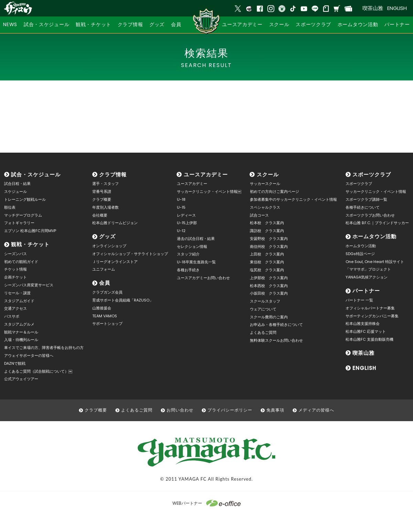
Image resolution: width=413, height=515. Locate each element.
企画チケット (15, 277)
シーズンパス (15, 253)
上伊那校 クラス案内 (269, 278)
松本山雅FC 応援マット (366, 331)
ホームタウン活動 (374, 236)
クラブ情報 (113, 174)
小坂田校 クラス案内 (269, 293)
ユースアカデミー (206, 174)
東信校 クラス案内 (267, 262)
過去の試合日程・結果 (196, 238)
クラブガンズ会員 (107, 292)
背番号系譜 (101, 191)
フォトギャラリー (19, 223)
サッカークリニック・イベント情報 (376, 191)
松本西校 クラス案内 (269, 285)
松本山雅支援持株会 (363, 323)
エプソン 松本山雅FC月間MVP (30, 230)
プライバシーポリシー (230, 410)
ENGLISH (397, 8)
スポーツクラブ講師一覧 (366, 199)
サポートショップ (107, 323)
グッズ (107, 236)
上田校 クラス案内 (267, 254)
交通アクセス (15, 308)
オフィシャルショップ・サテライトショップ (130, 253)
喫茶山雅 (372, 8)
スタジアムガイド (19, 301)
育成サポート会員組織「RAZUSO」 (122, 300)
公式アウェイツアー (21, 379)
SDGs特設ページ (360, 253)
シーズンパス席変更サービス (28, 285)
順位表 (9, 207)
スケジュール (15, 191)
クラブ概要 (101, 199)
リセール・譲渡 (17, 293)
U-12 (181, 230)
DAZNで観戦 (14, 363)
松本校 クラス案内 (267, 223)
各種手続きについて (363, 207)
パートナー (366, 290)
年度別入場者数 (105, 207)
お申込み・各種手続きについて (276, 324)
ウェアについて (263, 309)
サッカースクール (265, 183)
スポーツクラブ (371, 174)
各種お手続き (188, 270)
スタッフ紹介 (188, 254)
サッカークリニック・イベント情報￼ (209, 191)
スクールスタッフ (265, 301)
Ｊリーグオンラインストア (115, 261)
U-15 (181, 207)
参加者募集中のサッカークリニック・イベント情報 (293, 199)
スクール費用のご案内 (269, 317)
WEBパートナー (206, 503)
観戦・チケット (30, 244)
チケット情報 (15, 269)
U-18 (181, 199)
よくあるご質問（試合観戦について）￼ (38, 371)
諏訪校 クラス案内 (267, 230)
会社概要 (99, 215)
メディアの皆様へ (316, 410)
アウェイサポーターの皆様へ (28, 355)
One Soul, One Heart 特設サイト (375, 261)
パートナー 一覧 (359, 300)
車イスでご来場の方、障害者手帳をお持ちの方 (44, 347)
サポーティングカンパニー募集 (372, 316)
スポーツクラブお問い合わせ (370, 215)
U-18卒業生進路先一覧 (196, 262)
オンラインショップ (109, 246)
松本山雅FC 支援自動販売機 (369, 339)
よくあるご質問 (263, 332)
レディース (186, 215)
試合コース (259, 215)
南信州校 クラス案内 (269, 246)
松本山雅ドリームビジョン (115, 223)
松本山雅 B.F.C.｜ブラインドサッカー (377, 223)
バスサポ (11, 316)
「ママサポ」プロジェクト (368, 269)
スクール (268, 174)
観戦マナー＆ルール (21, 332)
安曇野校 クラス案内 (269, 238)
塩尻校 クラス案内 (267, 270)
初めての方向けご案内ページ (274, 191)
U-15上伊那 (187, 223)
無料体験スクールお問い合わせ (276, 340)
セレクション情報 (192, 246)
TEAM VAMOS (104, 316)
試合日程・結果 (17, 183)
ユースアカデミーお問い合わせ (203, 278)
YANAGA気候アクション (367, 277)
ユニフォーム (103, 269)
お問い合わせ (180, 410)
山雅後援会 (101, 308)
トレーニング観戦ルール (25, 199)
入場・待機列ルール (21, 339)
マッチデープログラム (23, 215)
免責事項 (275, 410)
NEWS (10, 24)
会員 (104, 282)
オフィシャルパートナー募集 (370, 308)
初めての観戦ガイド (21, 261)
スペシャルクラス (265, 207)
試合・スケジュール (36, 174)
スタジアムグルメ (19, 324)
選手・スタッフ (105, 183)
